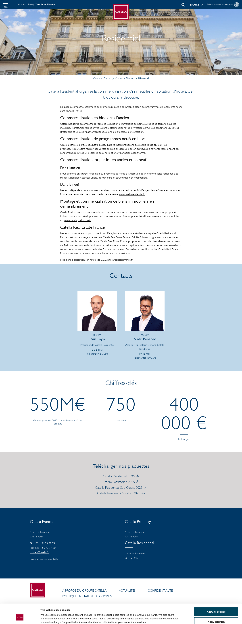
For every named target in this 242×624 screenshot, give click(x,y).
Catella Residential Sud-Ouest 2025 (118, 487)
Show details (162, 616)
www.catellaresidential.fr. (132, 194)
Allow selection (216, 605)
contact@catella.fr (39, 552)
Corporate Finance (122, 78)
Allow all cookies (216, 595)
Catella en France (101, 78)
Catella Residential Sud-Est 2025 (118, 493)
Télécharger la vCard (97, 353)
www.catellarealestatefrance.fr (117, 259)
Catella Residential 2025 (119, 476)
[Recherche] (183, 4)
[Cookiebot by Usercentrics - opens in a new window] (19, 618)
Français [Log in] (194, 4)
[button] (5, 4)
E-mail (99, 349)
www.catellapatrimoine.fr (77, 220)
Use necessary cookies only (216, 615)
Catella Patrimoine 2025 (119, 482)
